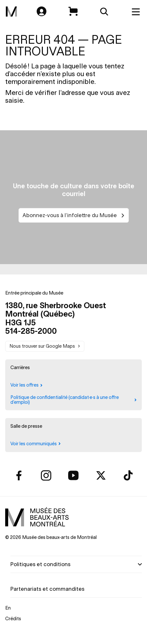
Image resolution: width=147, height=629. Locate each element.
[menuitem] (11, 12)
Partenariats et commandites (47, 589)
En (8, 608)
